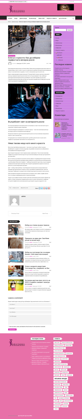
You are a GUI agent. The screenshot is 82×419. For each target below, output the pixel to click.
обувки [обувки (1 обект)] (66, 387)
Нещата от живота (52, 18)
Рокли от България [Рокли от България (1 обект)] (58, 350)
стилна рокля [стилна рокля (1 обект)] (57, 406)
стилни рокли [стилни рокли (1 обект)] (64, 406)
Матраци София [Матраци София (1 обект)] (68, 345)
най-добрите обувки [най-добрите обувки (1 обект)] (58, 387)
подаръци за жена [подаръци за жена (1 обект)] (69, 395)
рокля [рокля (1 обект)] (60, 400)
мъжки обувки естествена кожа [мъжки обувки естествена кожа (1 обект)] (60, 381)
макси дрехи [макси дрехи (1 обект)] (57, 375)
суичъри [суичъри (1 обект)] (56, 408)
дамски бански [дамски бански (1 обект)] (57, 361)
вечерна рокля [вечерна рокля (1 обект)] (69, 353)
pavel (31, 286)
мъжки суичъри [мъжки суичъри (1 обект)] (57, 384)
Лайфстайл (41, 18)
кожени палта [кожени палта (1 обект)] (57, 372)
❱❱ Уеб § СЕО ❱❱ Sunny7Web (25, 415)
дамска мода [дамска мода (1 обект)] (57, 358)
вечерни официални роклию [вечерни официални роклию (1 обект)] (60, 356)
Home (9, 21)
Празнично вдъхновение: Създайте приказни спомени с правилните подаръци (63, 73)
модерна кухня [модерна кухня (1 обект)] (69, 375)
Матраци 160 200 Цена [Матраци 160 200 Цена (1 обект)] (59, 345)
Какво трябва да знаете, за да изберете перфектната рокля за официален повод (62, 81)
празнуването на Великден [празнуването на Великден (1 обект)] (64, 398)
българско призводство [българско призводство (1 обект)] (59, 353)
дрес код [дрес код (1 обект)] (56, 369)
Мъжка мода (32, 18)
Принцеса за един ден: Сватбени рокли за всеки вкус (37, 239)
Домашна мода (59, 101)
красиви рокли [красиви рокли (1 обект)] (65, 372)
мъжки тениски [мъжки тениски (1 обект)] (65, 384)
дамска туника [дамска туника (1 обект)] (65, 358)
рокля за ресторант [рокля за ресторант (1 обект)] (68, 400)
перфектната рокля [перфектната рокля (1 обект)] (58, 392)
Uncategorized (59, 96)
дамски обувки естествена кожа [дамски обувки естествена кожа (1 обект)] (61, 364)
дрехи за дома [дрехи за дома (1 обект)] (63, 369)
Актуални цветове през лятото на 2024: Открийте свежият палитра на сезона (37, 282)
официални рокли (24, 187)
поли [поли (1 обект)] (55, 398)
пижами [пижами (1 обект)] (65, 392)
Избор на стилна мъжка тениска (37, 225)
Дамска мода (23, 18)
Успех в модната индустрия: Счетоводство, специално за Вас (37, 267)
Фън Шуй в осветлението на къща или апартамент (40, 353)
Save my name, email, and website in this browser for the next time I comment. (27, 326)
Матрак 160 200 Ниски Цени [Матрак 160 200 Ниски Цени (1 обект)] (67, 342)
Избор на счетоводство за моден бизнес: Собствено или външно (37, 253)
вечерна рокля (16, 187)
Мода (15, 18)
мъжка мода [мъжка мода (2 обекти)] (61, 378)
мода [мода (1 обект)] (63, 375)
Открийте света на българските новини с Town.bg (66, 135)
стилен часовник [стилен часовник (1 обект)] (58, 403)
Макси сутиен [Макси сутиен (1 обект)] (57, 342)
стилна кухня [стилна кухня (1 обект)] (65, 403)
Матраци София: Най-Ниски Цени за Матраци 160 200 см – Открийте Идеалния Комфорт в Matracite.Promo (63, 87)
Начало (10, 18)
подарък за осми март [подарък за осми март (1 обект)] (59, 395)
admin (28, 63)
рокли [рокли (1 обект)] (56, 400)
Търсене (57, 27)
